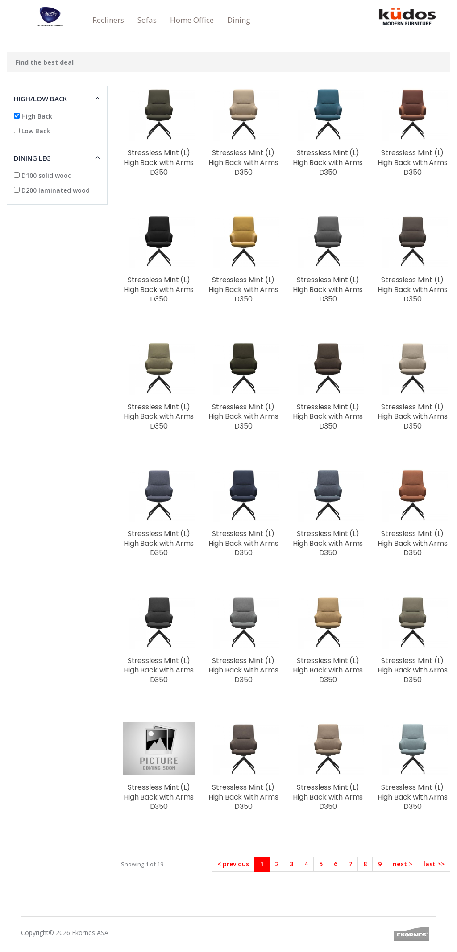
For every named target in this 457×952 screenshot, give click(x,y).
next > (402, 864)
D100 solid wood (43, 175)
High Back (33, 116)
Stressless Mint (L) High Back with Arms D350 (159, 162)
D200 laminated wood (52, 190)
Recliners (108, 20)
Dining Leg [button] (32, 157)
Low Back (32, 131)
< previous (233, 864)
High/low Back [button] (40, 98)
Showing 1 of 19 (142, 864)
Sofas (147, 20)
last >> (434, 864)
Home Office (192, 20)
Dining (238, 20)
